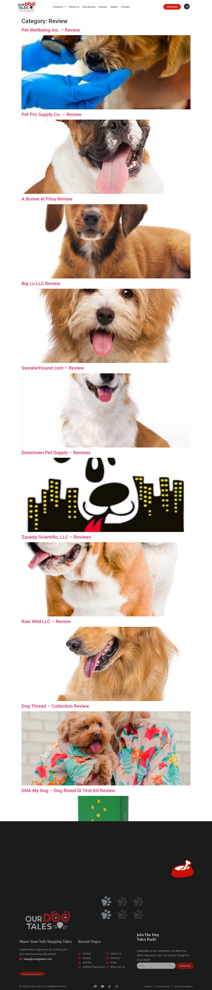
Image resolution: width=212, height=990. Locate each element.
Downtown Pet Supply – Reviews (56, 452)
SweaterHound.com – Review (52, 368)
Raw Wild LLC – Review (46, 621)
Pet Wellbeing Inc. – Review (50, 30)
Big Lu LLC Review (40, 283)
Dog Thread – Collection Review (55, 706)
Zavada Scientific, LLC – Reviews (56, 537)
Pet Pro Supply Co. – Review (51, 114)
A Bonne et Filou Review (46, 199)
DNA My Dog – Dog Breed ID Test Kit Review (68, 790)
